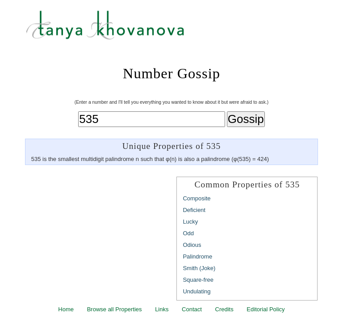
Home (66, 309)
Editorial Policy (265, 309)
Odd (188, 233)
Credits (224, 309)
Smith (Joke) (199, 268)
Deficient (194, 210)
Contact (192, 309)
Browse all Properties (114, 309)
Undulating (196, 291)
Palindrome (197, 256)
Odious (192, 245)
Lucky (190, 221)
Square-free (198, 279)
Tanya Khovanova (182, 29)
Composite (196, 198)
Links (161, 309)
